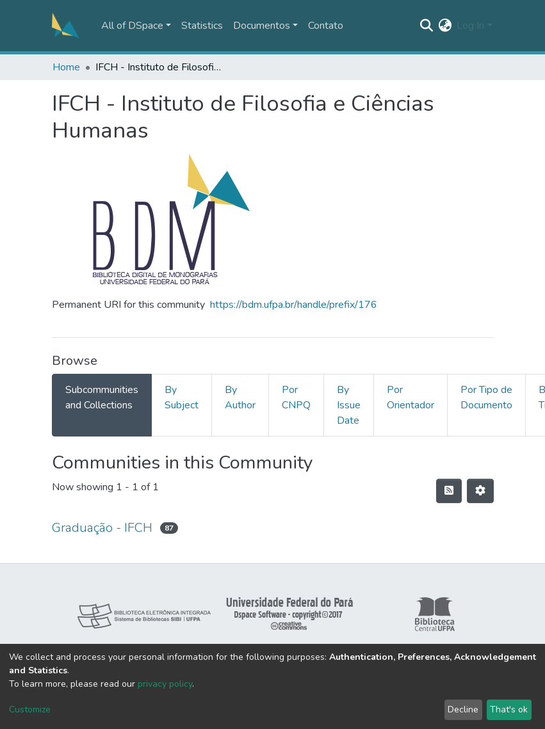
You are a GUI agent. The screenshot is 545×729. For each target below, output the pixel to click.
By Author (240, 397)
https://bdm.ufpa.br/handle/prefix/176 (293, 305)
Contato (325, 26)
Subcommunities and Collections (101, 397)
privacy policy (165, 684)
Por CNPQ (296, 397)
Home (66, 67)
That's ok (509, 709)
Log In (470, 26)
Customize (30, 709)
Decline (463, 709)
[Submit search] (426, 25)
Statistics (202, 26)
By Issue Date (349, 405)
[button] (445, 25)
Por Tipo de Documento (486, 397)
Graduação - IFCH (102, 527)
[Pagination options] (480, 491)
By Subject (182, 397)
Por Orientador (410, 397)
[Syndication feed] (449, 491)
